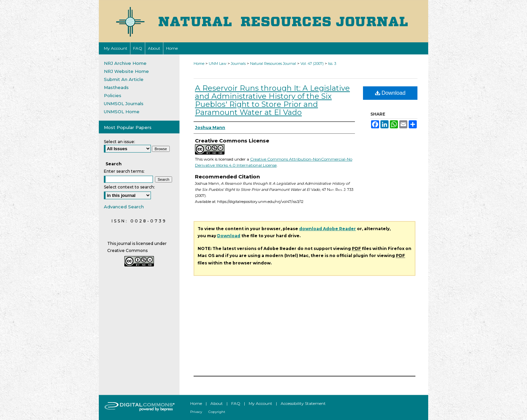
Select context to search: (129, 187)
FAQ (235, 403)
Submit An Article (124, 79)
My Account (260, 403)
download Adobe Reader (327, 228)
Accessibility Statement (303, 403)
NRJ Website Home (126, 71)
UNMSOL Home (121, 111)
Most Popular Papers (128, 127)
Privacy (196, 412)
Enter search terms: (124, 171)
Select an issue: (119, 141)
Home (199, 63)
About (216, 403)
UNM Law (218, 63)
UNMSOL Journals (124, 103)
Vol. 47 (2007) (312, 63)
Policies (112, 95)
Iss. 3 (332, 63)
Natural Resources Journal (273, 63)
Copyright (216, 412)
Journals (238, 63)
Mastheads (116, 87)
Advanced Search (124, 206)
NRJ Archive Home (125, 63)
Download (390, 93)
